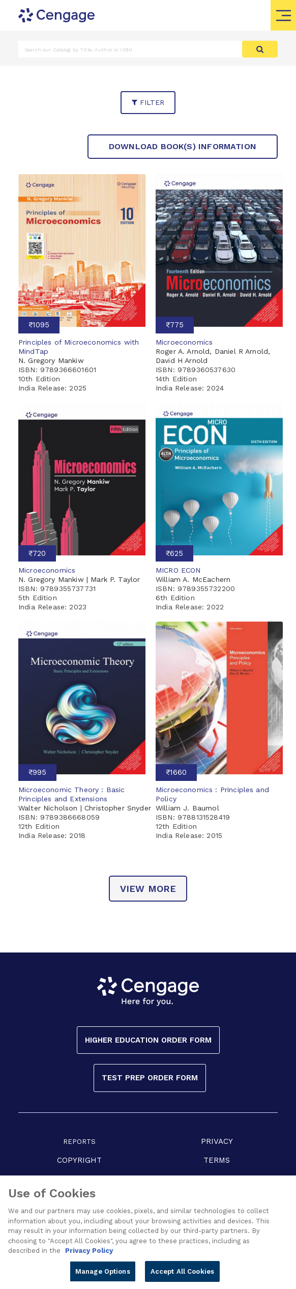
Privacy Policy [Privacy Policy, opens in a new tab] (89, 1254)
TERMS (216, 1160)
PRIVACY (217, 1141)
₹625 (174, 553)
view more (148, 888)
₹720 (37, 553)
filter (148, 102)
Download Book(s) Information (182, 146)
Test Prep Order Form (150, 1077)
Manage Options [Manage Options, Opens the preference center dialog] (102, 1275)
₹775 (175, 324)
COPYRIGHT (79, 1160)
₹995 (37, 772)
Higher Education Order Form (148, 1040)
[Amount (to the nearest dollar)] (130, 49)
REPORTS (79, 1141)
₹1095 (38, 324)
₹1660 (176, 772)
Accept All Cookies (182, 1275)
